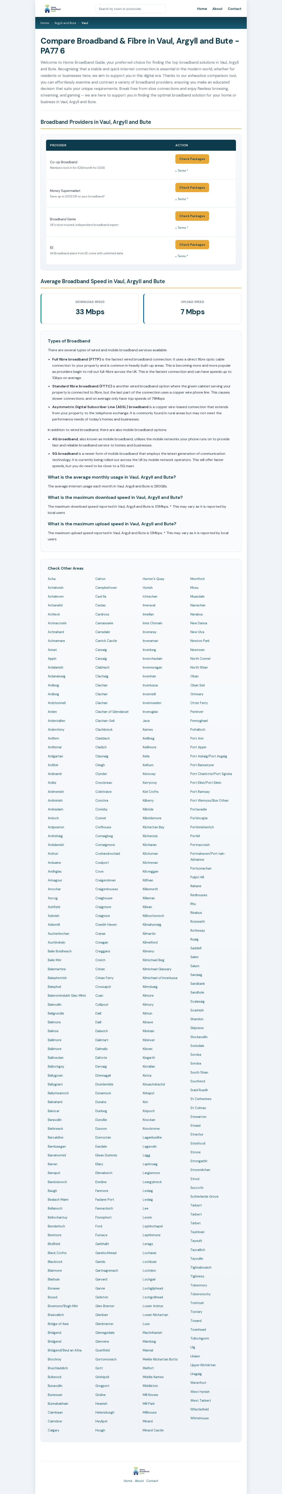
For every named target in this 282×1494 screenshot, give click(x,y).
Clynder (101, 774)
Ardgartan (55, 756)
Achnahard (56, 632)
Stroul (194, 1179)
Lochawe (149, 1253)
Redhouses (198, 895)
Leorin (147, 1217)
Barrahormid (57, 1155)
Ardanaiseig (56, 676)
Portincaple (199, 818)
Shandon (196, 1019)
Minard (148, 1421)
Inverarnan (150, 641)
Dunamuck (103, 1093)
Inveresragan (152, 667)
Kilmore (148, 995)
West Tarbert (200, 1400)
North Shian (199, 667)
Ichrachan (150, 596)
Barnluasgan (57, 1146)
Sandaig (196, 975)
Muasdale (197, 596)
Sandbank (197, 983)
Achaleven (56, 596)
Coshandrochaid (107, 853)
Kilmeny (148, 951)
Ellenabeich (103, 1173)
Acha (52, 579)
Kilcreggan (150, 871)
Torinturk (197, 1303)
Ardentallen (56, 721)
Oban (194, 676)
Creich (100, 960)
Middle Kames (153, 1377)
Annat (52, 650)
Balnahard (55, 1102)
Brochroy (54, 1359)
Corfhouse (103, 827)
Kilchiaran (150, 845)
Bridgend (54, 1332)
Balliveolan (55, 1057)
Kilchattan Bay (153, 827)
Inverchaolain (152, 658)
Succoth (196, 1188)
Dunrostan (103, 1137)
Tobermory (198, 1285)
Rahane (195, 886)
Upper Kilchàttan (203, 1365)
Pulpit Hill (197, 877)
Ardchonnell (57, 703)
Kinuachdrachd (154, 1084)
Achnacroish (57, 623)
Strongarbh (198, 1161)
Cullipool (101, 1004)
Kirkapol (148, 1093)
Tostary (196, 1312)
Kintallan (149, 1066)
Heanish (101, 1403)
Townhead (198, 1329)
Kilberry (148, 800)
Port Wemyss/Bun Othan (209, 800)
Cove (99, 871)
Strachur (196, 1134)
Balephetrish (57, 978)
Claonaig (101, 756)
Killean (147, 907)
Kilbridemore (152, 818)
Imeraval (149, 605)
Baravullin (55, 1120)
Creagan (101, 942)
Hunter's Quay (153, 579)
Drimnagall (103, 1075)
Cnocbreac (103, 782)
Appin (52, 658)
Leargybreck (152, 1182)
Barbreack (55, 1128)
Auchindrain (56, 942)
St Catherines (201, 1099)
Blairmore (55, 1270)
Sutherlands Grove (204, 1196)
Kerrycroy (150, 782)
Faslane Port (104, 1199)
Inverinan (149, 676)
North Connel (200, 658)
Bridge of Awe (58, 1324)
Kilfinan (148, 880)
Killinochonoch (153, 916)
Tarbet (195, 1223)
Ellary (99, 1164)
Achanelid (55, 605)
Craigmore (103, 907)
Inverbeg (149, 650)
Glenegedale (105, 1332)
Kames (148, 729)
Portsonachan (201, 868)
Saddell (195, 948)
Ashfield (54, 907)
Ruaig (194, 939)
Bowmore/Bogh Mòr (63, 1306)
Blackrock (55, 1262)
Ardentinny (56, 729)
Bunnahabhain (58, 1403)
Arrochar (54, 889)
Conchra (101, 800)
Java (146, 721)
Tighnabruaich (201, 1267)
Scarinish (197, 1010)
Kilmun (147, 1013)
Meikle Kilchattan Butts (160, 1359)
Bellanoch (55, 1208)
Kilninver (149, 1040)
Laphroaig (150, 1164)
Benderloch (56, 1226)
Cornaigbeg (104, 836)
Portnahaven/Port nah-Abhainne (208, 856)
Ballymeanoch (58, 1093)
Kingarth (149, 1057)
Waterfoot (198, 1383)
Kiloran (147, 1049)
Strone (195, 1152)
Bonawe (54, 1288)
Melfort (148, 1368)
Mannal (148, 1350)
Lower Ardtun (153, 1306)
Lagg (146, 1155)
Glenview (102, 1341)
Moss (194, 587)
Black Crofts (57, 1253)
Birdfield (54, 1244)
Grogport (102, 1386)
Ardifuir (53, 765)
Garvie (100, 1288)
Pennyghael (199, 721)
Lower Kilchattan (155, 1315)
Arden (52, 712)
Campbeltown (106, 587)
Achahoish (55, 587)
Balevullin (54, 1004)
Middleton (150, 1386)
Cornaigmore (105, 845)
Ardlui (52, 782)
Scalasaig (197, 1001)
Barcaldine (55, 1137)
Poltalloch (197, 729)
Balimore (54, 1022)
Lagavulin (150, 1146)
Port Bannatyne (202, 765)
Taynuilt (196, 1241)
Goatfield (102, 1350)
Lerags (148, 1244)
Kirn (145, 1102)
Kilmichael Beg (153, 960)
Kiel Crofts (151, 792)
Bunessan (55, 1395)
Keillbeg (148, 738)
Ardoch (53, 818)
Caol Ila (100, 596)
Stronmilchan (200, 1170)
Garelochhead (106, 1253)
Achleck (54, 614)
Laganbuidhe (152, 1137)
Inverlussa (150, 685)
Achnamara (56, 641)
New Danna (198, 623)
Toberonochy (200, 1294)
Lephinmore (152, 1235)
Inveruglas (150, 712)
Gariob (100, 1262)
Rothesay (197, 930)
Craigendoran (105, 880)
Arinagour (55, 880)
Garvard (101, 1279)
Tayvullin (196, 1258)
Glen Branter (104, 1306)
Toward (196, 1321)
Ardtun (53, 853)
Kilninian (148, 1031)
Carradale (102, 632)
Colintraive (103, 792)
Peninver (196, 712)
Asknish (53, 916)
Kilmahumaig (152, 924)
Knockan (149, 1120)
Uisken (195, 1356)
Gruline (100, 1395)
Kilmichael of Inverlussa (160, 978)
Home (202, 9)
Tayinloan (197, 1232)
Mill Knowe (150, 1395)
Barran (52, 1164)
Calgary (53, 1430)
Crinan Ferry (104, 978)
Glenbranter (104, 1324)
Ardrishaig (55, 836)
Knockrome (151, 1128)
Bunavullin (55, 1386)
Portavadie (198, 809)
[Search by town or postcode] (130, 8)
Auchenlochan (58, 933)
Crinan (100, 969)
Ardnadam (55, 809)
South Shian (199, 1072)
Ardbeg (53, 685)
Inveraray (149, 632)
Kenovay (149, 774)
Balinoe (53, 1031)
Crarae (100, 933)
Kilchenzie (150, 836)
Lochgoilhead (153, 1297)
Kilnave (148, 1022)
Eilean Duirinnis (106, 1155)
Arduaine (54, 862)
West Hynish (200, 1392)
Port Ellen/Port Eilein (205, 782)
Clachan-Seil (105, 721)
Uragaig (196, 1374)
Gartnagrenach (106, 1270)
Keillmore (149, 747)
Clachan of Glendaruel (111, 712)
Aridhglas (55, 871)
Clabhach (102, 667)
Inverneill (149, 694)
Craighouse (104, 898)
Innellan (148, 614)
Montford (197, 579)
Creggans (102, 951)
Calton (100, 579)
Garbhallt (102, 1244)
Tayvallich (197, 1250)
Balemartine (57, 969)
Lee (145, 1208)
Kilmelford (150, 942)
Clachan (101, 685)
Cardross (102, 614)
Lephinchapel (153, 1226)
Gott (99, 1368)
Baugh (52, 1191)
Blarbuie (54, 1279)
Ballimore (54, 1040)
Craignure (102, 916)
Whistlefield (199, 1409)
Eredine (101, 1182)
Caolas (100, 605)
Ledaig (148, 1191)
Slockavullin (199, 1037)
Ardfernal (54, 747)
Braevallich (56, 1315)
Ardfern (53, 738)
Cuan (99, 995)
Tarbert (196, 1205)
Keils (146, 756)
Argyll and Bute (65, 23)
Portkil (195, 836)
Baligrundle (56, 1013)
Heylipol (101, 1421)
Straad (195, 1125)
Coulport (102, 862)
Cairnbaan (55, 1412)
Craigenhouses (106, 889)
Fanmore (101, 1191)
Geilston (101, 1297)
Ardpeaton (56, 827)
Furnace (101, 1235)
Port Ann (197, 738)
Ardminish (55, 800)
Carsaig (101, 650)
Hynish (148, 587)
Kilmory (148, 1004)
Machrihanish (152, 1332)
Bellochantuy (57, 1217)
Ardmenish (56, 792)
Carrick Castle (106, 641)
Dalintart (101, 1040)
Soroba (195, 1054)
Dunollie (101, 1120)
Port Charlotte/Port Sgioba (211, 774)
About (217, 9)
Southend (197, 1081)
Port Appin (198, 747)
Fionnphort (103, 1217)
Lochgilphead (153, 1288)
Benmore (54, 1235)
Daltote (101, 1057)
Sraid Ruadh (199, 1090)
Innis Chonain (152, 623)
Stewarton (198, 1117)
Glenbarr (101, 1315)
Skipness (197, 1028)
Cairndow (55, 1421)
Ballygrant (55, 1084)
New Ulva (197, 632)
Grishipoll (102, 1377)
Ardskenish (56, 845)
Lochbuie (150, 1262)
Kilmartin (149, 933)
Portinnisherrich (202, 827)
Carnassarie (104, 623)
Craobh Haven (106, 924)
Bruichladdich (58, 1368)
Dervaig (101, 1066)
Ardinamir (55, 774)
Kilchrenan (150, 862)
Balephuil (54, 987)
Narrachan (198, 605)
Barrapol (54, 1173)
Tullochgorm (199, 1338)
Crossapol (103, 987)
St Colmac (198, 1108)
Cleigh (100, 765)
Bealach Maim (58, 1199)
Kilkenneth (150, 889)
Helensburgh (104, 1412)
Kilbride (148, 809)
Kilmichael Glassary (157, 969)
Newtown (197, 650)
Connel (100, 818)
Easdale (101, 1146)
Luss (146, 1324)
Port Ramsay (200, 792)
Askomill (54, 924)
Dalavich (101, 1031)
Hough (100, 1430)
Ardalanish (55, 667)
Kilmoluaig (150, 987)
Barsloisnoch (57, 1182)
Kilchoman (150, 853)
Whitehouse (199, 1418)
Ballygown (55, 1075)
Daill (98, 1013)
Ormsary (196, 694)
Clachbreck (104, 729)
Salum (194, 966)
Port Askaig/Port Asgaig (208, 756)
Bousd (52, 1297)
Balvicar (53, 1111)
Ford (98, 1226)
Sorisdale (197, 1046)
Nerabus (196, 614)
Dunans (100, 1102)
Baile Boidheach (60, 951)
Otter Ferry (199, 703)
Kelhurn (148, 765)
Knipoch (149, 1111)
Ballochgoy (56, 1066)
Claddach (102, 738)
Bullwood (54, 1377)
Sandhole (197, 992)
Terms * (183, 171)
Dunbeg (101, 1111)
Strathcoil (197, 1143)
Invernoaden (152, 703)
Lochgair (149, 1279)
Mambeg (149, 1341)
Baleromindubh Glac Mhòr (67, 995)
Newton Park (200, 641)
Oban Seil (197, 685)
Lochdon (149, 1270)
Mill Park (149, 1403)
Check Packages (192, 159)
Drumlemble (104, 1084)
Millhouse (150, 1412)
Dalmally (101, 1049)
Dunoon (101, 1128)
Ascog (53, 898)
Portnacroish (200, 845)
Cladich (101, 747)
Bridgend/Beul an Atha (65, 1350)
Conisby (101, 809)
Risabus (196, 913)
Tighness (197, 1276)
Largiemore (151, 1173)
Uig (192, 1347)
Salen (194, 957)
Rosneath (197, 921)
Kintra (147, 1075)
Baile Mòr (54, 960)
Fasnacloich (104, 1208)
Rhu (193, 904)
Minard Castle (153, 1430)
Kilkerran (149, 898)
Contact (234, 9)
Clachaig (101, 676)
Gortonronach (106, 1359)
